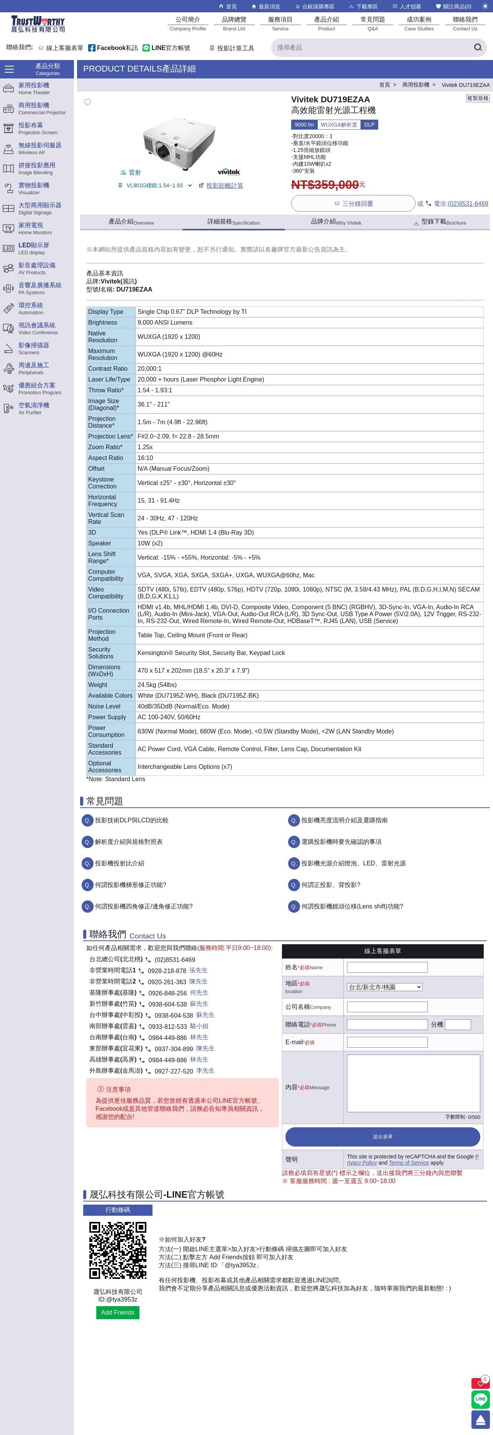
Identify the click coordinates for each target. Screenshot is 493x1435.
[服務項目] (280, 24)
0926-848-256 (168, 993)
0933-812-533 (168, 1026)
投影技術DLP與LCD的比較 (132, 820)
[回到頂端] (480, 1419)
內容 (291, 1087)
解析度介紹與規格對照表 (129, 841)
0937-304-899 (174, 1049)
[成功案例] (419, 24)
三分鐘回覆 (353, 203)
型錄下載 (439, 222)
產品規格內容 (147, 249)
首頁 (227, 6)
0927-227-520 (174, 1071)
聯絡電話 (297, 1024)
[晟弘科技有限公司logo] (38, 31)
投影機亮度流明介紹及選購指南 (345, 820)
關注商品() (453, 6)
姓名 (291, 967)
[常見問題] (372, 24)
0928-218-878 (167, 971)
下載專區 (363, 6)
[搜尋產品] (379, 47)
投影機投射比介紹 (119, 863)
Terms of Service (409, 1163)
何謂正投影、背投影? (331, 885)
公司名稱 (297, 1006)
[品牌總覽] (234, 24)
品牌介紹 (336, 222)
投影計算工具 (231, 48)
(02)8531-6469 (468, 203)
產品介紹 (131, 222)
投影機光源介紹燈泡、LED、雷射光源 (354, 863)
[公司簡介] (188, 24)
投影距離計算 (220, 185)
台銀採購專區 (314, 6)
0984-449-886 (168, 1038)
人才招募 (406, 6)
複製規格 (478, 98)
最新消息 (265, 6)
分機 (437, 1024)
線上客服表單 (65, 48)
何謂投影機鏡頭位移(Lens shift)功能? (352, 906)
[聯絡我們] (465, 24)
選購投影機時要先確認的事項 (342, 841)
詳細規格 (234, 222)
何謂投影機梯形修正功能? (130, 885)
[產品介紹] (326, 24)
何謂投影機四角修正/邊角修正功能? (144, 906)
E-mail (294, 1042)
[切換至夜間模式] (485, 6)
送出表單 (383, 1137)
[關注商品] (480, 1383)
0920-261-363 (167, 982)
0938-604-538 (168, 1004)
